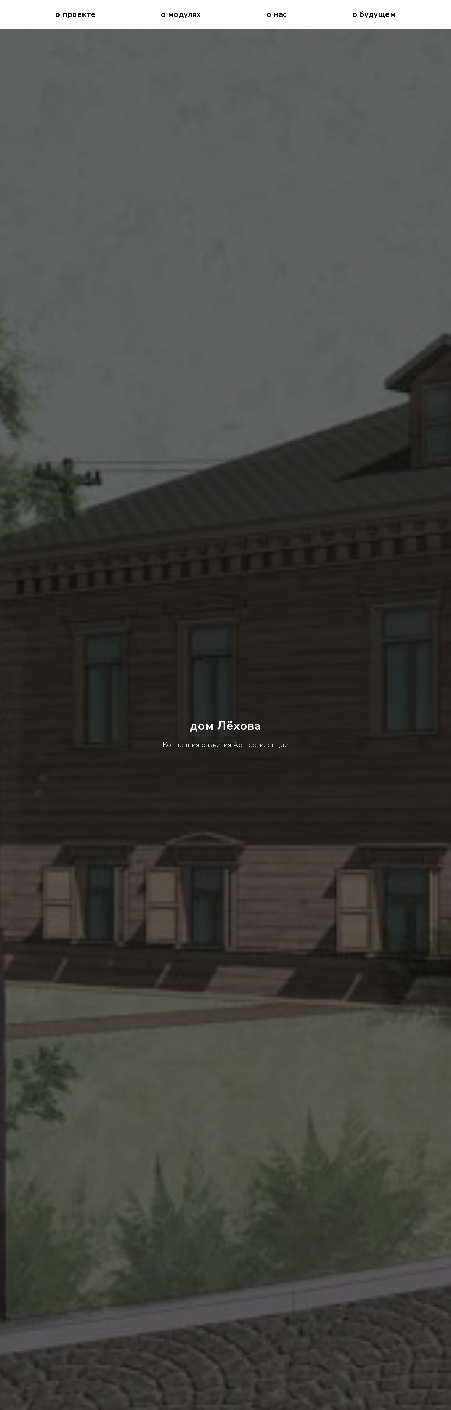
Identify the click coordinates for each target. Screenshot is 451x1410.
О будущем (374, 14)
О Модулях (181, 14)
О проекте (75, 14)
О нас (277, 14)
